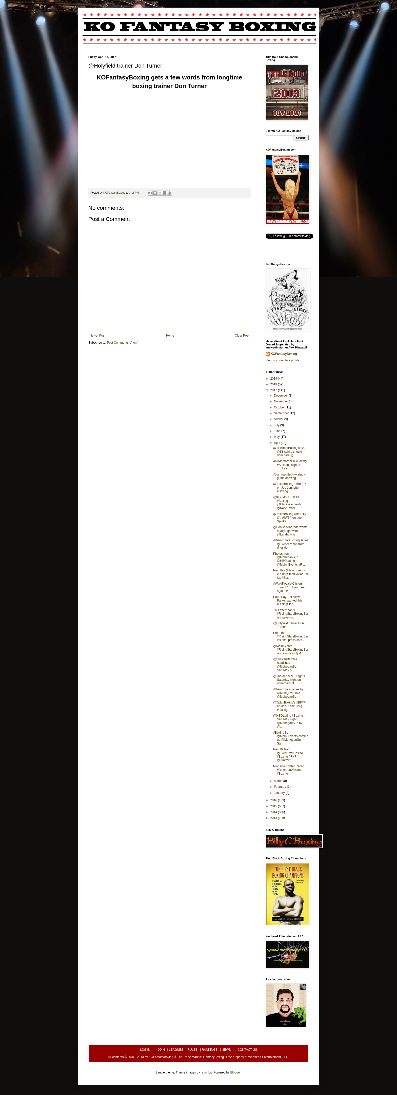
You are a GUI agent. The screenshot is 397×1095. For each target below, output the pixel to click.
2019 (274, 378)
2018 (274, 384)
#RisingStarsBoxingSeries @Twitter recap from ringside (290, 544)
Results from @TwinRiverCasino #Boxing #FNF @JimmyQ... (288, 755)
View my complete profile (282, 360)
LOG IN (145, 1049)
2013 (274, 818)
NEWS (226, 1049)
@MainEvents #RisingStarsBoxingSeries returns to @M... (290, 649)
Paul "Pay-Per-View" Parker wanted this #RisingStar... (287, 600)
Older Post (242, 335)
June (277, 431)
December (281, 395)
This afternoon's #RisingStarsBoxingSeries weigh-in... (290, 613)
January (280, 793)
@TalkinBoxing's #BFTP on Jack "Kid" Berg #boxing (289, 706)
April (277, 443)
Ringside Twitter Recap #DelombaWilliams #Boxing (288, 770)
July (277, 425)
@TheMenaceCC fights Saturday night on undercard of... (289, 679)
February (280, 787)
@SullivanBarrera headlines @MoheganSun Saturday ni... (285, 664)
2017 (274, 390)
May (277, 437)
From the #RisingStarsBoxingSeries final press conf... (290, 636)
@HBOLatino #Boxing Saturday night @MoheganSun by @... (288, 721)
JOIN (161, 1049)
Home (170, 335)
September (282, 413)
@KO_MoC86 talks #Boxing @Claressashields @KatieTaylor (287, 502)
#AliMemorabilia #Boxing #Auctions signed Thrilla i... (290, 464)
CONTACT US (247, 1049)
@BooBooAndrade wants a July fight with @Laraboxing (290, 530)
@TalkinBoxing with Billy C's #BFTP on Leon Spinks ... (289, 517)
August (279, 419)
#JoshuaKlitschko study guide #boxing (289, 476)
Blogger (235, 1072)
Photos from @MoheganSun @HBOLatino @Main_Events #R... (289, 559)
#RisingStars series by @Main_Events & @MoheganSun (288, 693)
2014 (274, 812)
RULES (192, 1049)
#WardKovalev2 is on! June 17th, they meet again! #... (289, 587)
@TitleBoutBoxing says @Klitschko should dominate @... (289, 451)
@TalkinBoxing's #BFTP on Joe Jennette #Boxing (289, 487)
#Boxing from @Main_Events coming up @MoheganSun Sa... (290, 738)
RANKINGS (210, 1049)
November (281, 401)
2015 (274, 806)
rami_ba (206, 1072)
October (280, 407)
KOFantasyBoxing (284, 354)
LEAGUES (176, 1049)
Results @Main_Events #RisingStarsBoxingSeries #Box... (290, 574)
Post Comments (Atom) (122, 342)
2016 (274, 800)
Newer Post (97, 335)
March (278, 781)
